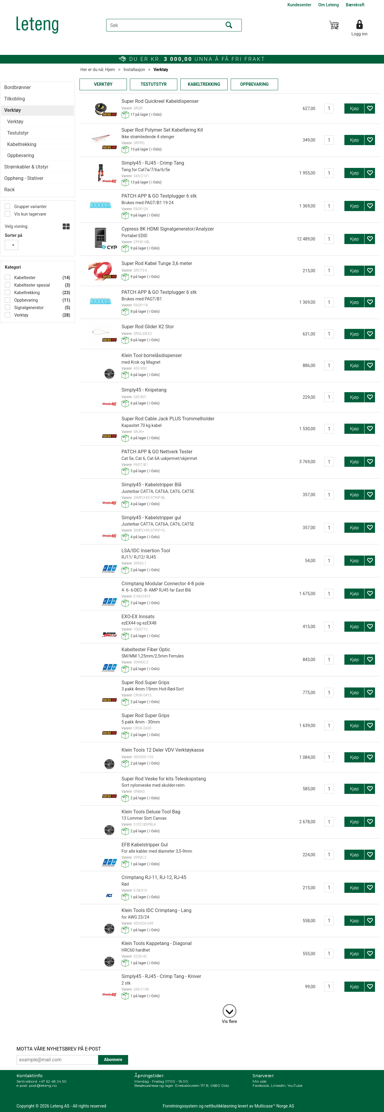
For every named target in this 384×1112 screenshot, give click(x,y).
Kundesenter (299, 4)
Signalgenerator (28, 307)
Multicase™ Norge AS (274, 1106)
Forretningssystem (180, 1106)
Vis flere (229, 1021)
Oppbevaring (25, 300)
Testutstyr (17, 133)
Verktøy (161, 69)
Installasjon (134, 69)
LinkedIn (278, 1085)
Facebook (261, 1085)
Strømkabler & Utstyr (26, 167)
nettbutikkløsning (221, 1106)
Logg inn (359, 33)
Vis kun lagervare (29, 214)
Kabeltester (24, 277)
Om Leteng (328, 4)
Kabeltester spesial (31, 285)
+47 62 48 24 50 (53, 1081)
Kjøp (354, 108)
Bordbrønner (17, 87)
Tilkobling (14, 99)
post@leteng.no (43, 1085)
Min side (259, 1081)
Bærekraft (355, 4)
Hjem (110, 69)
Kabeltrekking (26, 292)
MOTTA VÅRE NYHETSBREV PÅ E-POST (58, 1049)
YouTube (294, 1085)
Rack (9, 189)
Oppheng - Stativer (24, 178)
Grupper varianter (29, 206)
